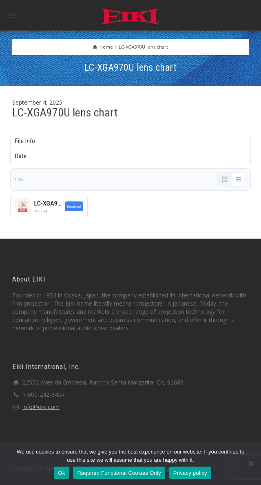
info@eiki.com (41, 407)
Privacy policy (190, 473)
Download (74, 206)
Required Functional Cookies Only (119, 473)
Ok (61, 473)
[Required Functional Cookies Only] (251, 463)
